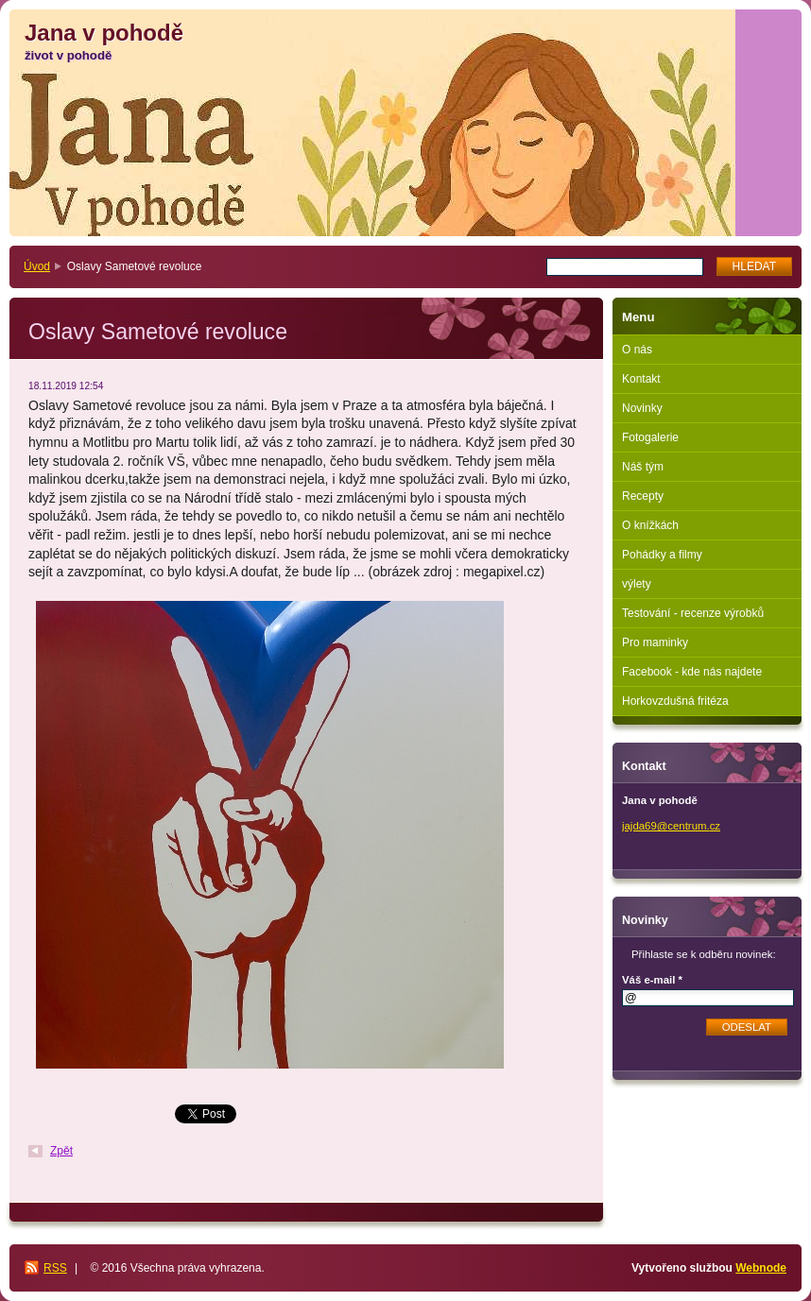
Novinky (642, 408)
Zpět (61, 1150)
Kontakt (641, 378)
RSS (55, 1268)
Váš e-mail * (652, 979)
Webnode (760, 1268)
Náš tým (643, 466)
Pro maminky (655, 642)
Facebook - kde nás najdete (692, 671)
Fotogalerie (650, 437)
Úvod (37, 266)
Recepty (643, 496)
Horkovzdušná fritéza (675, 701)
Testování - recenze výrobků (693, 613)
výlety (636, 584)
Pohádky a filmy (662, 554)
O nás (637, 349)
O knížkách (650, 525)
